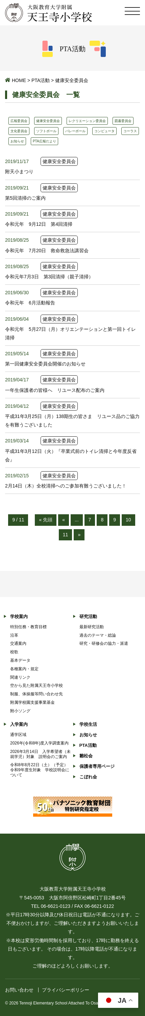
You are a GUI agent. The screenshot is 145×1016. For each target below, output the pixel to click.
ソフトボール (46, 131)
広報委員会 (18, 121)
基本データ (20, 660)
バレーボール (75, 131)
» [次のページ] (79, 534)
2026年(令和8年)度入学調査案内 (39, 743)
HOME (19, 80)
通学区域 (18, 734)
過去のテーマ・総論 (97, 635)
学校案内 (19, 616)
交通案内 (18, 643)
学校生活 (88, 724)
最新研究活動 (91, 626)
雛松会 (86, 755)
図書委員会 (123, 121)
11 (65, 534)
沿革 (14, 635)
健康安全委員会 (48, 121)
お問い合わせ (19, 990)
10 (128, 519)
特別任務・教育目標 (28, 626)
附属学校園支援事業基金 (32, 702)
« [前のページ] (63, 519)
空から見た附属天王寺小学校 (36, 685)
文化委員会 (18, 131)
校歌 (14, 652)
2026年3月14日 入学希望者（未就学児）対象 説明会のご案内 (40, 754)
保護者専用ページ (97, 766)
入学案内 (19, 724)
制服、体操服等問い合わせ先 (36, 694)
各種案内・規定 (24, 668)
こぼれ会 (88, 776)
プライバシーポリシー (65, 990)
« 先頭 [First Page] (45, 519)
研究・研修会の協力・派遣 (103, 643)
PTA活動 (40, 80)
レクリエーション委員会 (87, 121)
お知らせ (17, 141)
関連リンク (20, 677)
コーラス (130, 131)
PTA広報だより (44, 141)
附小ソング (20, 711)
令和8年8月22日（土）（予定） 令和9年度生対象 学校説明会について (41, 769)
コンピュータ (104, 131)
